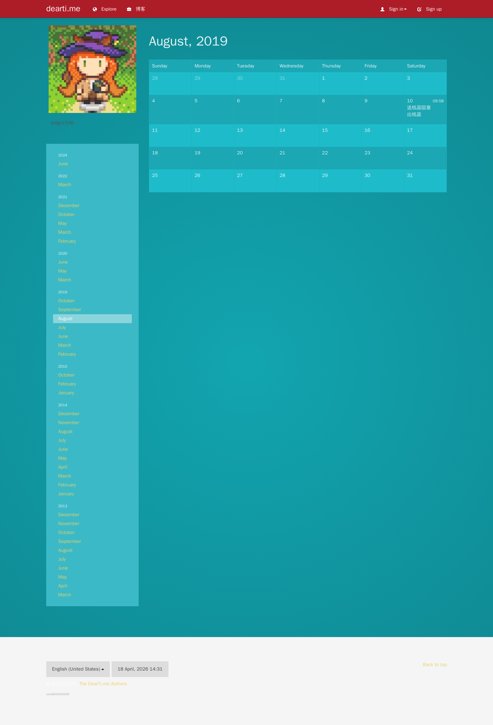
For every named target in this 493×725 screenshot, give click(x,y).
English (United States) (78, 669)
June (63, 164)
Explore (104, 9)
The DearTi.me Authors (103, 684)
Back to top (435, 664)
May (62, 223)
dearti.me (63, 8)
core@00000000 (57, 694)
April (62, 467)
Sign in (393, 9)
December (68, 205)
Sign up (429, 9)
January (66, 393)
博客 (136, 9)
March (64, 185)
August (65, 318)
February (67, 241)
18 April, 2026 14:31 (139, 669)
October (66, 214)
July (62, 327)
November (68, 422)
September (69, 310)
